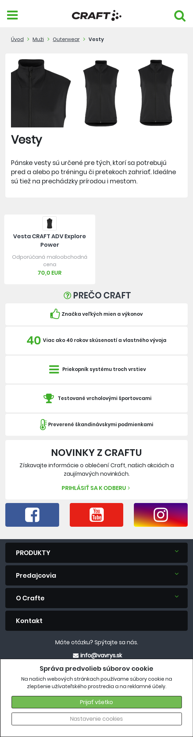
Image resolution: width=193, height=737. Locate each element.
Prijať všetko (96, 702)
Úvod (17, 39)
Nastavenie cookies (96, 719)
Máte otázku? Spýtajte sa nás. (96, 642)
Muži (38, 39)
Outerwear (66, 39)
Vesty (96, 39)
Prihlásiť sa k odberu (97, 488)
